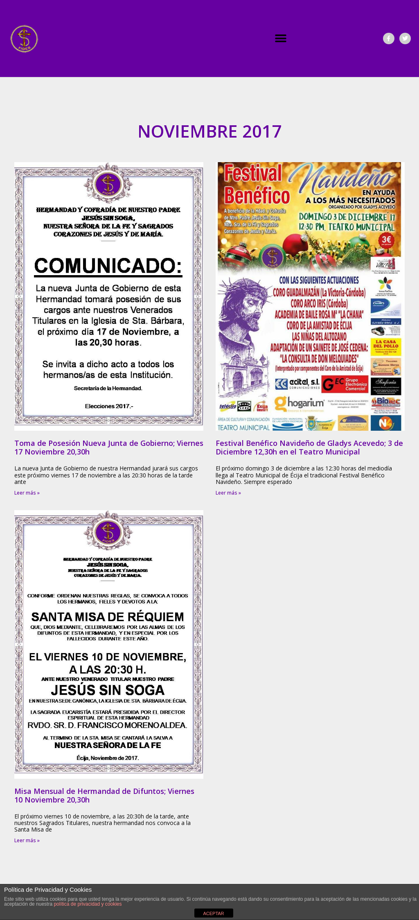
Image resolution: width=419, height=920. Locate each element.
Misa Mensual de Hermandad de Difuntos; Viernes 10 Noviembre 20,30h (104, 795)
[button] (281, 38)
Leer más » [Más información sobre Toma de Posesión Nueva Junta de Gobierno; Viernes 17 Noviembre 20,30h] (27, 492)
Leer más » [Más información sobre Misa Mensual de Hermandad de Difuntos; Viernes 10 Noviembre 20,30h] (27, 840)
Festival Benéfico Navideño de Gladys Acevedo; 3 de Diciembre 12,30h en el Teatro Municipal (309, 447)
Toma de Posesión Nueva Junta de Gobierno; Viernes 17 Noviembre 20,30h (108, 447)
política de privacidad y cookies (88, 904)
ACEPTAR (213, 913)
